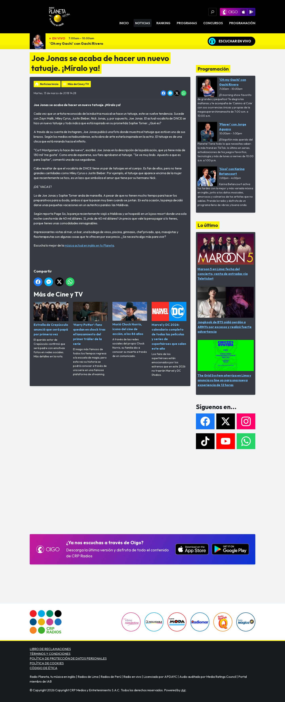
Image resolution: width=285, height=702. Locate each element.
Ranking (163, 23)
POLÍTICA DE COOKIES (47, 663)
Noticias (142, 23)
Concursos (213, 23)
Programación (242, 23)
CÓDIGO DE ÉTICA (43, 668)
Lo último (208, 225)
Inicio (124, 23)
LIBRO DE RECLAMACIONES (50, 649)
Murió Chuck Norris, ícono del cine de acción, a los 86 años (129, 319)
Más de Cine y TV (78, 84)
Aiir (183, 690)
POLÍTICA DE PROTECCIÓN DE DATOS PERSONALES (68, 658)
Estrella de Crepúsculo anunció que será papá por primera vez (51, 319)
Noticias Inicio (49, 84)
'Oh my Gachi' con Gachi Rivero (76, 43)
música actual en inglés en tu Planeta (89, 245)
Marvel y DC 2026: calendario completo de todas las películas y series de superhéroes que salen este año (169, 326)
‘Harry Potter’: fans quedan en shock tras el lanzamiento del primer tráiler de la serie (90, 324)
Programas (187, 23)
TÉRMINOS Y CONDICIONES (50, 654)
